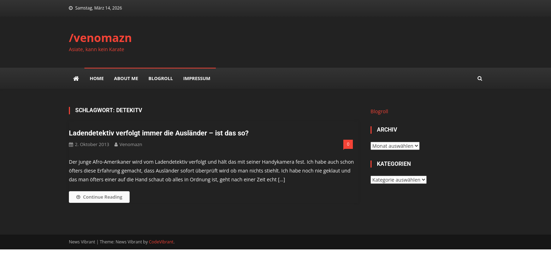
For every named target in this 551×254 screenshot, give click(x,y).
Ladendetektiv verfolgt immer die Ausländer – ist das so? (159, 133)
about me (126, 78)
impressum (197, 78)
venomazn (130, 144)
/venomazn (100, 37)
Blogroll (160, 78)
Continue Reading (99, 197)
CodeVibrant (161, 242)
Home (97, 78)
